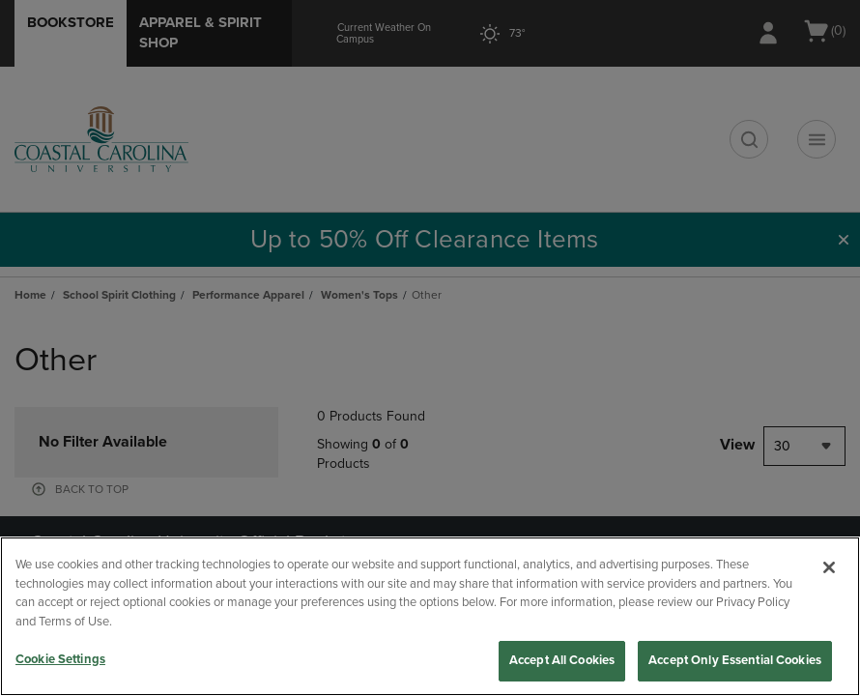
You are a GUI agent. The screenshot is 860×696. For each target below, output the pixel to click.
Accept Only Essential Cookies (734, 660)
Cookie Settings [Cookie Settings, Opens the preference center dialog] (60, 659)
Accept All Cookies (562, 660)
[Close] (829, 567)
